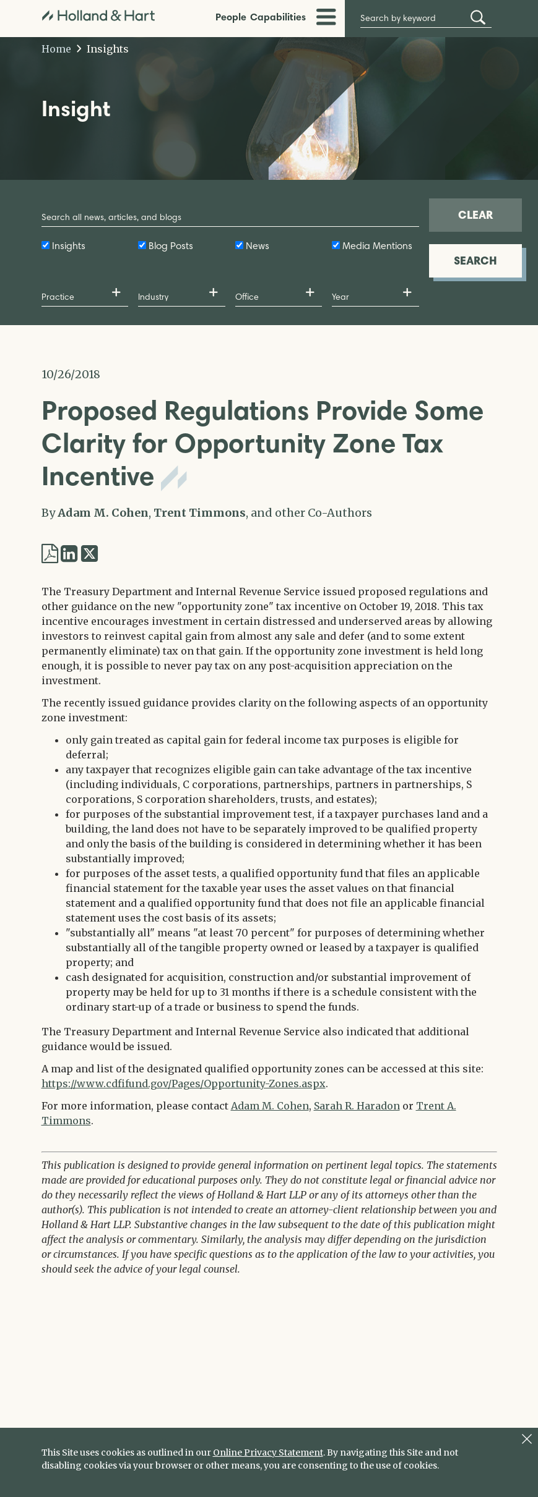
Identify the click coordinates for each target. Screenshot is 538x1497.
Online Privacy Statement (268, 1452)
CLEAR (475, 215)
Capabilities (278, 17)
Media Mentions (377, 246)
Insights (103, 49)
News (257, 246)
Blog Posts (171, 246)
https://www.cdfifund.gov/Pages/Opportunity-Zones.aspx (183, 1083)
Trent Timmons (200, 513)
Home (56, 49)
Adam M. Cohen (103, 513)
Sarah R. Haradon (357, 1106)
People (230, 17)
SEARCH (475, 260)
